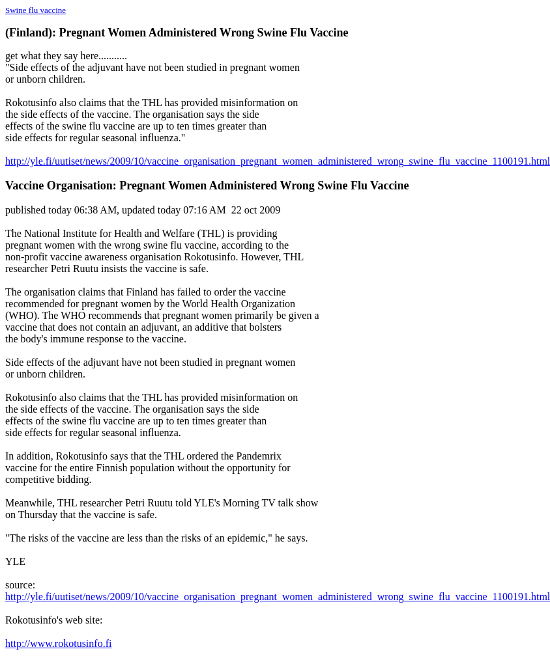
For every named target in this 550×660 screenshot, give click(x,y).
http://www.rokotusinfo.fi (58, 643)
